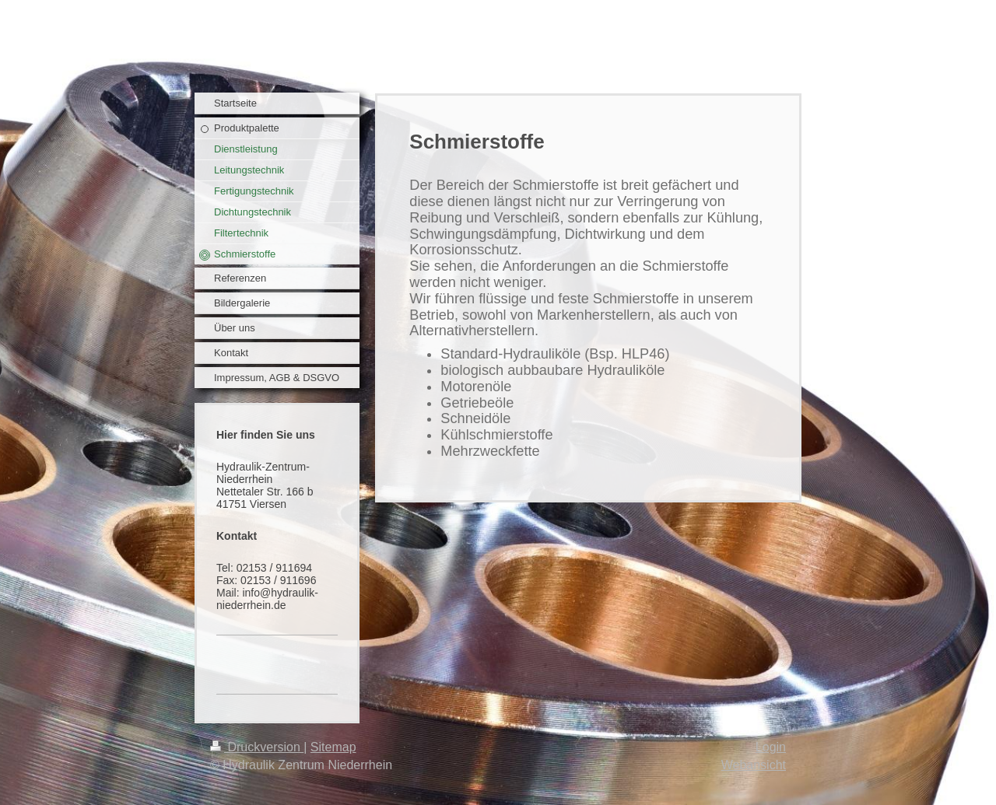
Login (771, 747)
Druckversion (256, 747)
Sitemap (333, 747)
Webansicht (753, 765)
